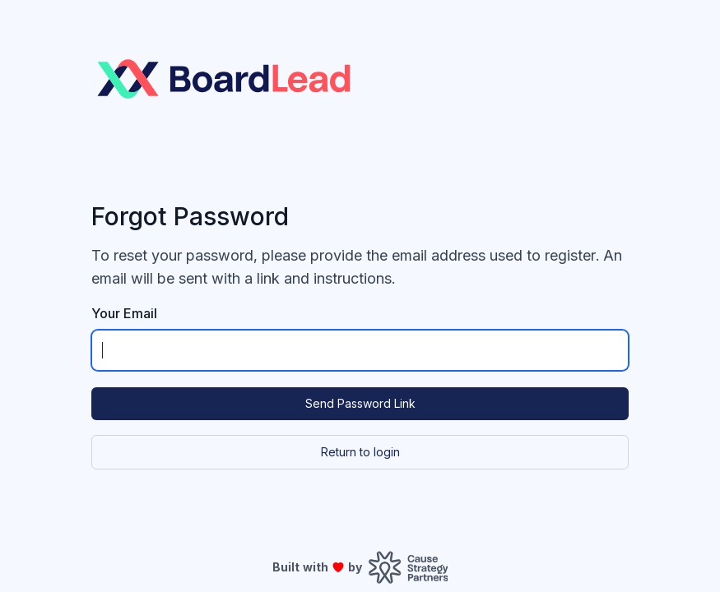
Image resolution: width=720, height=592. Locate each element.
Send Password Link (360, 403)
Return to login (360, 452)
